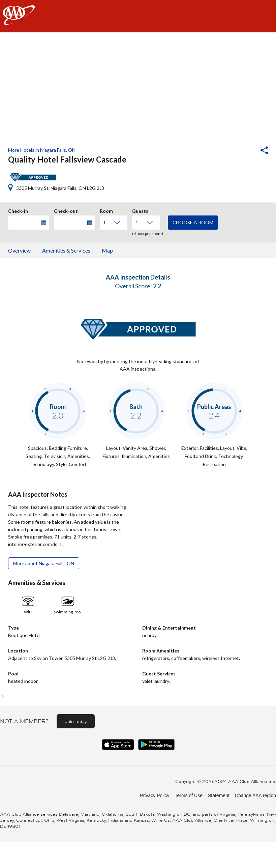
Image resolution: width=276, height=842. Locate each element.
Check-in (18, 210)
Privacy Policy (154, 795)
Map (107, 250)
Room (106, 210)
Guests (140, 210)
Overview (19, 250)
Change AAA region (255, 795)
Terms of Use (188, 795)
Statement (218, 795)
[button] (246, 151)
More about (43, 563)
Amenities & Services (66, 250)
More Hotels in (41, 150)
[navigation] (138, 16)
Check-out (66, 210)
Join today (76, 721)
